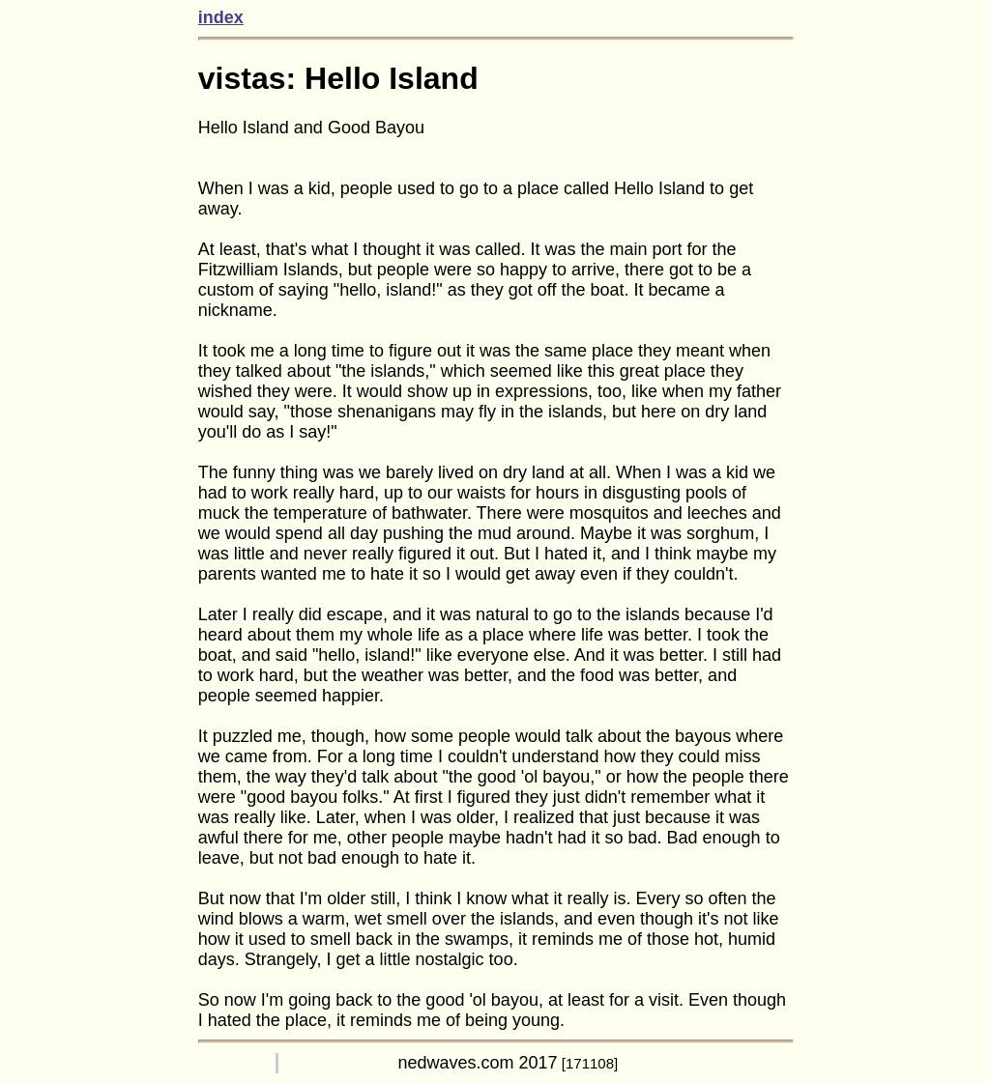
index (221, 17)
